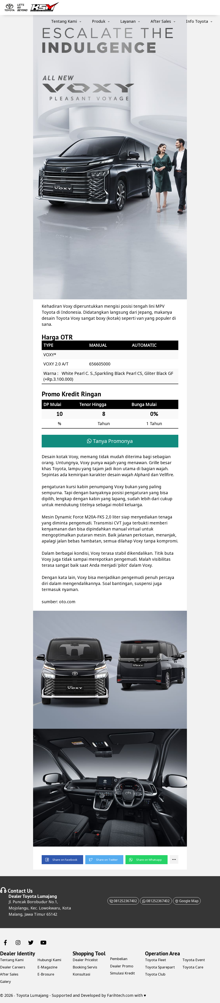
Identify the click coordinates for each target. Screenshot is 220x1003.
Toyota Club (156, 974)
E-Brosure (46, 974)
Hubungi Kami (50, 960)
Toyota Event (194, 960)
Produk (98, 21)
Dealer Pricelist (87, 960)
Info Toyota (197, 21)
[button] (62, 860)
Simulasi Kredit (124, 973)
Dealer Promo (123, 966)
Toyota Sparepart (161, 967)
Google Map (192, 901)
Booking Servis (86, 967)
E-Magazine (48, 967)
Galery (6, 981)
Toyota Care (193, 967)
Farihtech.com (120, 995)
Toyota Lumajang (39, 896)
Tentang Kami (64, 21)
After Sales (161, 21)
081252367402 (117, 901)
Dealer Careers (13, 967)
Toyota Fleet (156, 960)
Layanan (128, 21)
